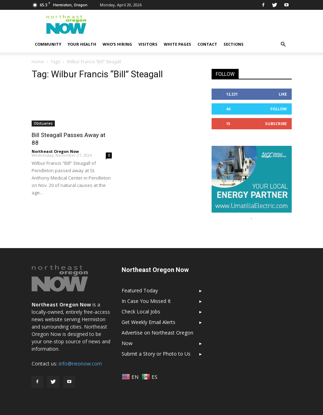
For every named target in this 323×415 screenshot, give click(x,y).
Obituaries (43, 123)
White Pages (177, 44)
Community (48, 44)
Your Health (81, 44)
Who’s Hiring (117, 44)
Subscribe (276, 123)
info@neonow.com (80, 363)
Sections (234, 44)
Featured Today (140, 290)
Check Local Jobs (141, 311)
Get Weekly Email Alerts (148, 322)
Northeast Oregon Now (55, 151)
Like (283, 94)
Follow (278, 108)
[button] (283, 44)
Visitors (147, 44)
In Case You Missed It (146, 301)
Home (38, 62)
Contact (207, 44)
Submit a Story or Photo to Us (156, 353)
